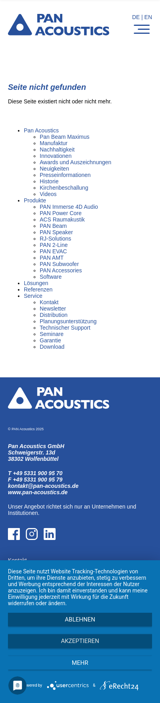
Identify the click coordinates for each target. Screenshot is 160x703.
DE (136, 17)
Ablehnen (80, 619)
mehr (80, 662)
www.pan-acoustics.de (37, 492)
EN (148, 17)
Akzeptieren (80, 641)
